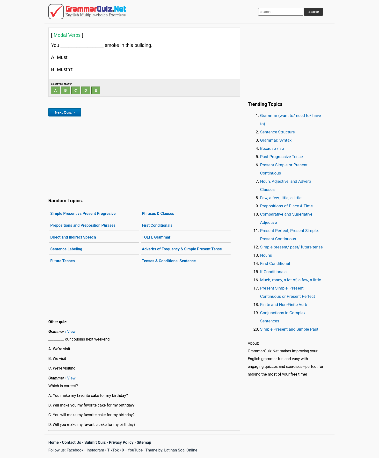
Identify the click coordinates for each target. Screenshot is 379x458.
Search (313, 12)
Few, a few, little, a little (280, 197)
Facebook (75, 450)
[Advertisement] (144, 156)
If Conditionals (273, 271)
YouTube (135, 450)
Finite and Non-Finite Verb (283, 304)
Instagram (95, 450)
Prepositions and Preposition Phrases (83, 225)
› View (70, 331)
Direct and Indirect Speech (73, 237)
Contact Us (71, 442)
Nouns (266, 255)
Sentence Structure (277, 132)
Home (53, 442)
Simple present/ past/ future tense (291, 247)
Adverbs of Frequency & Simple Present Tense (182, 249)
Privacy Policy (121, 442)
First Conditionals (157, 225)
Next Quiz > (65, 112)
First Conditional (275, 263)
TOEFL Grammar (156, 237)
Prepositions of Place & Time (286, 206)
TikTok (113, 450)
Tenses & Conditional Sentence (169, 261)
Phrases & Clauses (158, 213)
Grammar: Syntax (276, 140)
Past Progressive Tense (281, 156)
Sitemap (144, 442)
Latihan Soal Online (180, 450)
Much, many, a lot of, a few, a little (290, 279)
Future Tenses (62, 261)
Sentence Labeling (66, 249)
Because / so (272, 148)
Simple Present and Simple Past (289, 329)
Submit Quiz (95, 442)
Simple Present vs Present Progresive (83, 213)
